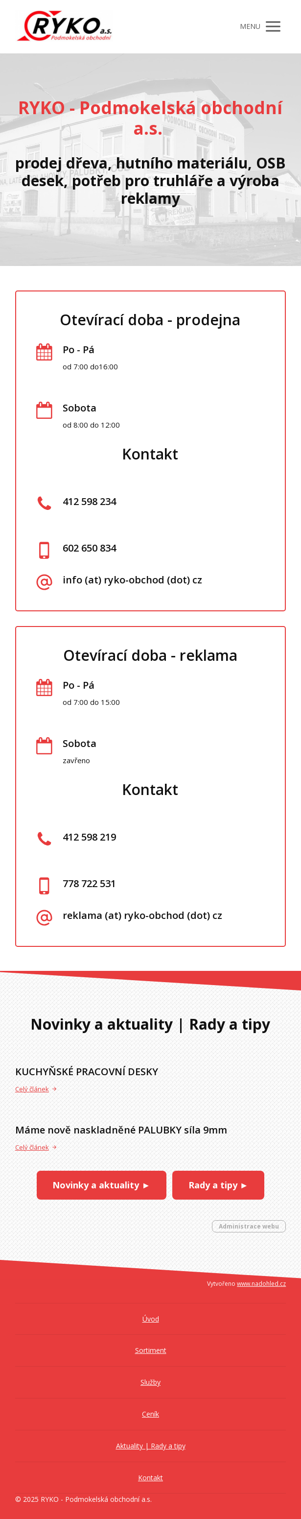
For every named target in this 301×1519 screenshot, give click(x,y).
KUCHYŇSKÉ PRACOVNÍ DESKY (86, 1071)
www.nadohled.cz (261, 1283)
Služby (150, 1382)
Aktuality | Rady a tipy (150, 1445)
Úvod (150, 1319)
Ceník (150, 1414)
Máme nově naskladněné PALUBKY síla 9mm (121, 1129)
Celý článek (36, 1089)
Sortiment (150, 1350)
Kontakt (150, 1477)
